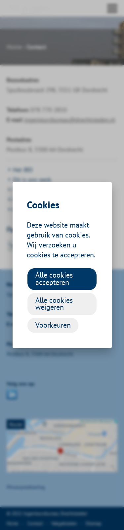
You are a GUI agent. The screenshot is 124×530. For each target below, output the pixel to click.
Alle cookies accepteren (54, 278)
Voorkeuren (53, 324)
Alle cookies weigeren (54, 303)
